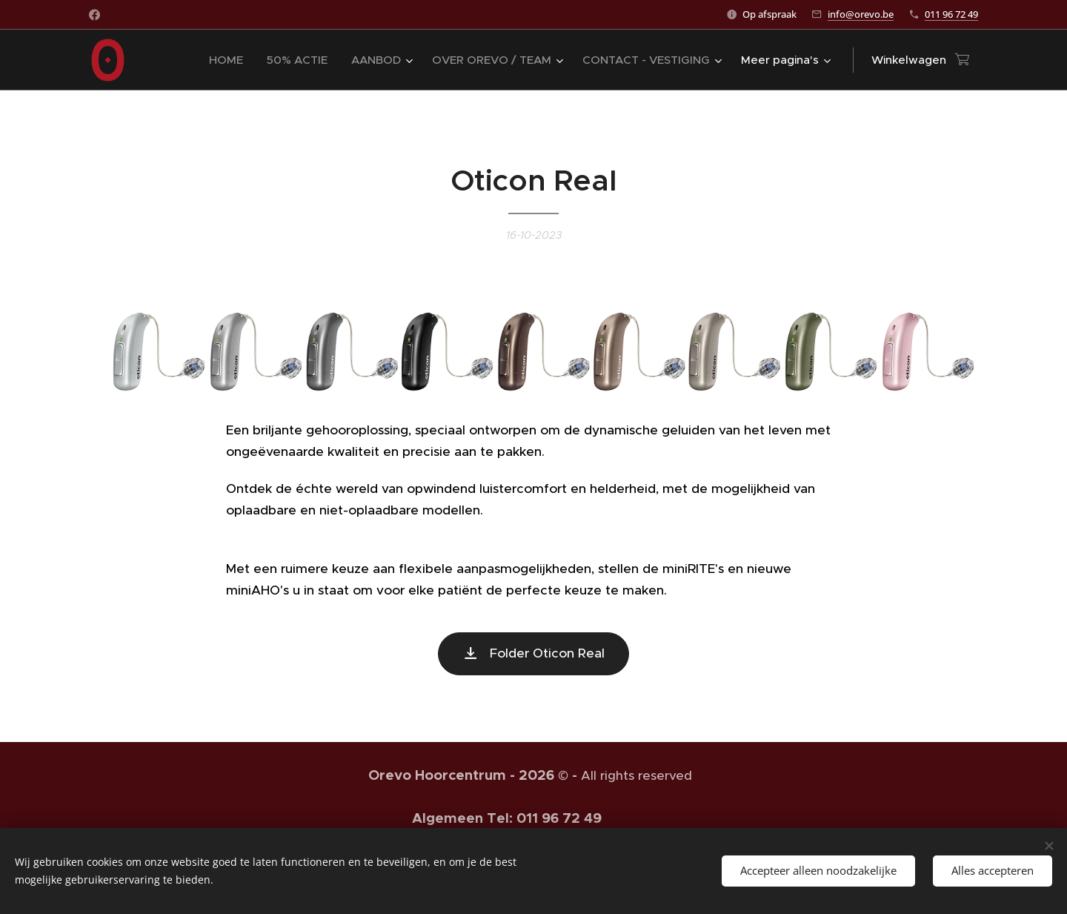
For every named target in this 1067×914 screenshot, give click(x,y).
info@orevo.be (861, 14)
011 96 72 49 (951, 14)
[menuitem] (230, 60)
